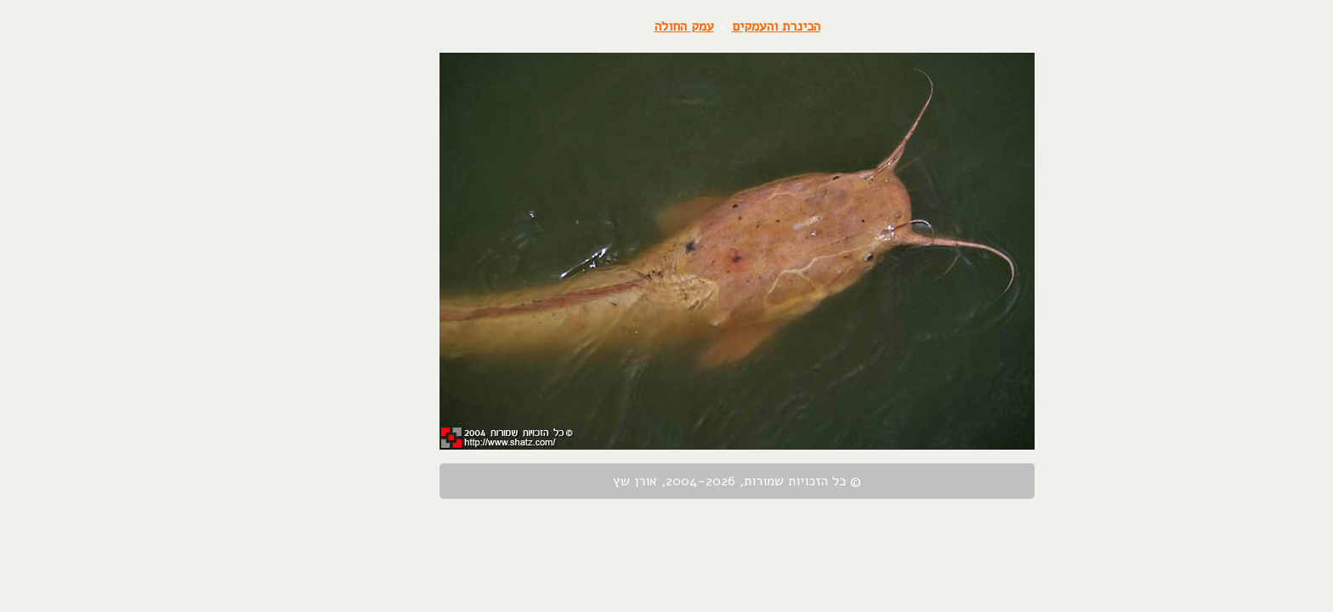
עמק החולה (614, 26)
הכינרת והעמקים (705, 26)
